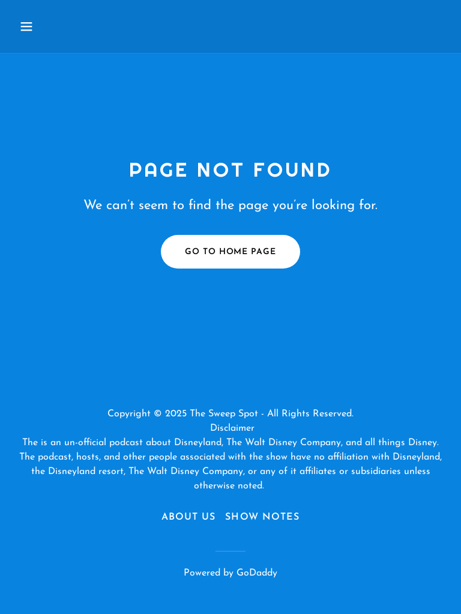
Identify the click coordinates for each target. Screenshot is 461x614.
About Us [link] (188, 517)
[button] (46, 26)
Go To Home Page (230, 252)
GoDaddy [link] (257, 573)
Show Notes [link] (262, 517)
